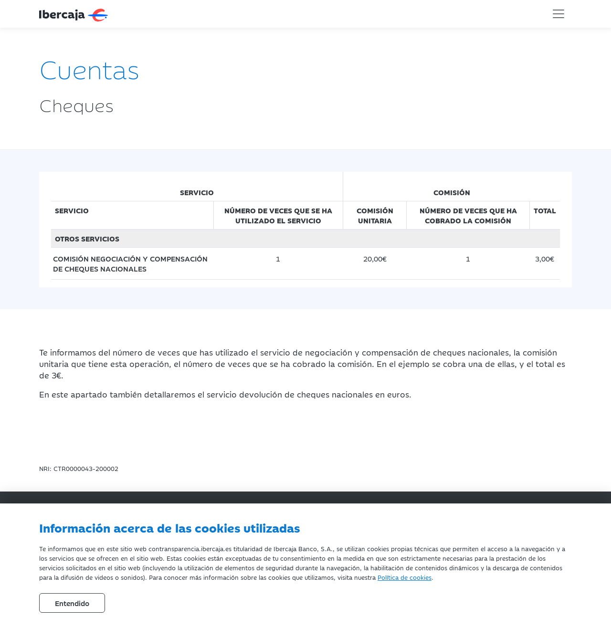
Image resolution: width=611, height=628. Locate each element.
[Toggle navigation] (558, 13)
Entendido (72, 603)
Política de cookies (405, 577)
